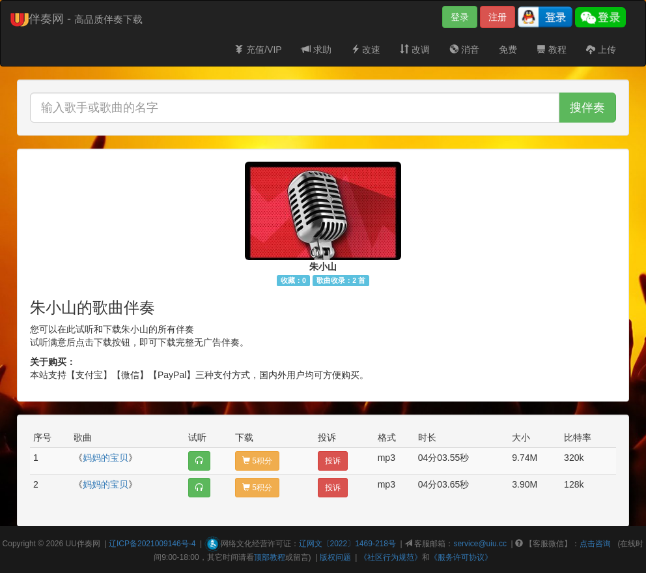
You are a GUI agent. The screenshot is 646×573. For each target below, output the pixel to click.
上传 (601, 49)
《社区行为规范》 (390, 557)
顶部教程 (269, 557)
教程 (552, 49)
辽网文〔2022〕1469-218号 (347, 543)
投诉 (333, 460)
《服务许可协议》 (461, 557)
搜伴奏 (587, 107)
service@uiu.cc (480, 543)
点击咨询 (595, 543)
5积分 (257, 460)
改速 (366, 49)
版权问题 (335, 557)
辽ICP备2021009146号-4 (152, 543)
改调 (415, 49)
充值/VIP (257, 49)
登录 (460, 17)
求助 (316, 49)
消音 (464, 49)
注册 (497, 17)
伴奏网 (88, 543)
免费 (508, 49)
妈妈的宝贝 (105, 457)
